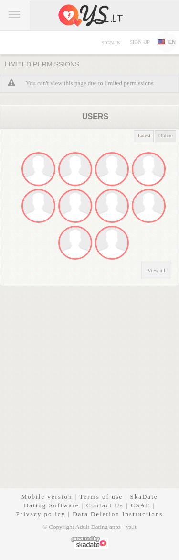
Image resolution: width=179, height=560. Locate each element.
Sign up (139, 41)
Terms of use (101, 496)
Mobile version (46, 496)
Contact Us (105, 505)
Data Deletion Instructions (118, 513)
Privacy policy (40, 513)
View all (156, 270)
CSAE (140, 505)
